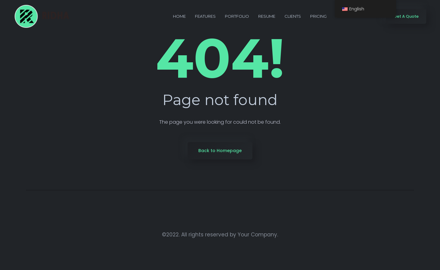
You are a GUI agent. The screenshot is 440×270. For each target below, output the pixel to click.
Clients (292, 16)
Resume (266, 16)
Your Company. (258, 234)
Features (205, 16)
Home (179, 16)
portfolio (237, 16)
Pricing (318, 16)
